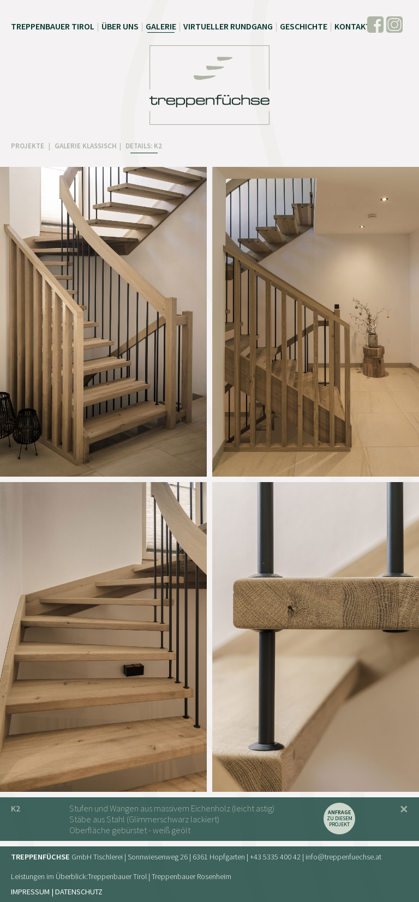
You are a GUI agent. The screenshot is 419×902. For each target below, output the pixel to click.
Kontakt (352, 26)
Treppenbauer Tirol (52, 26)
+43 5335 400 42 (275, 857)
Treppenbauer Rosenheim (191, 876)
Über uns (120, 26)
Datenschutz (79, 892)
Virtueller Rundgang (228, 26)
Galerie (161, 26)
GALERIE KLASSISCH (86, 146)
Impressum (30, 892)
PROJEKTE (28, 146)
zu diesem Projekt (339, 818)
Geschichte (303, 26)
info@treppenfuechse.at (343, 857)
